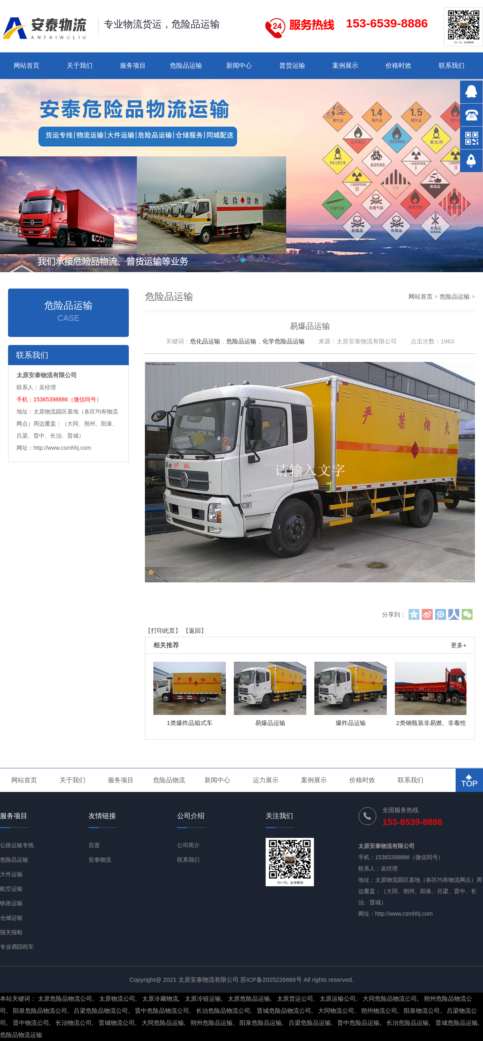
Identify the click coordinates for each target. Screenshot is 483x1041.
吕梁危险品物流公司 (101, 1010)
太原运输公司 (338, 998)
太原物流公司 (117, 998)
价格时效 (398, 65)
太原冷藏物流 (160, 998)
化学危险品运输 (283, 341)
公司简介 (188, 845)
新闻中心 (239, 65)
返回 (195, 630)
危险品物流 (169, 780)
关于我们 (80, 65)
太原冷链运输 (203, 998)
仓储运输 (11, 917)
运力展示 (266, 780)
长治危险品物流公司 (223, 1010)
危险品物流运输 (21, 1034)
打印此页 (163, 630)
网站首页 (26, 65)
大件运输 (11, 874)
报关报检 (11, 932)
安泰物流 (100, 859)
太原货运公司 (295, 998)
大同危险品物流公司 (390, 998)
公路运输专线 (17, 845)
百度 (94, 845)
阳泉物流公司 (422, 1010)
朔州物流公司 (379, 1010)
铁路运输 (11, 903)
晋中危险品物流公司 (162, 1010)
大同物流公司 (336, 1010)
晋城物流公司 (117, 1022)
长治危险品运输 (407, 1022)
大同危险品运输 (163, 1022)
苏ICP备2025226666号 (271, 979)
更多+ (458, 645)
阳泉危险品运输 (260, 1022)
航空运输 (11, 888)
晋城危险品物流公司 (284, 1010)
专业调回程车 (17, 946)
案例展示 (345, 65)
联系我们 (451, 65)
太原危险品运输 (249, 998)
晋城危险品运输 (457, 1022)
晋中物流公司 (31, 1022)
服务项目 (133, 65)
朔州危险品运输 (211, 1022)
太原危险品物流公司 (65, 998)
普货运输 (292, 65)
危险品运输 (186, 65)
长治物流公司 (74, 1022)
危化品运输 (205, 341)
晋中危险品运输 (358, 1022)
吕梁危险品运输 (310, 1022)
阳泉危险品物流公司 (40, 1010)
